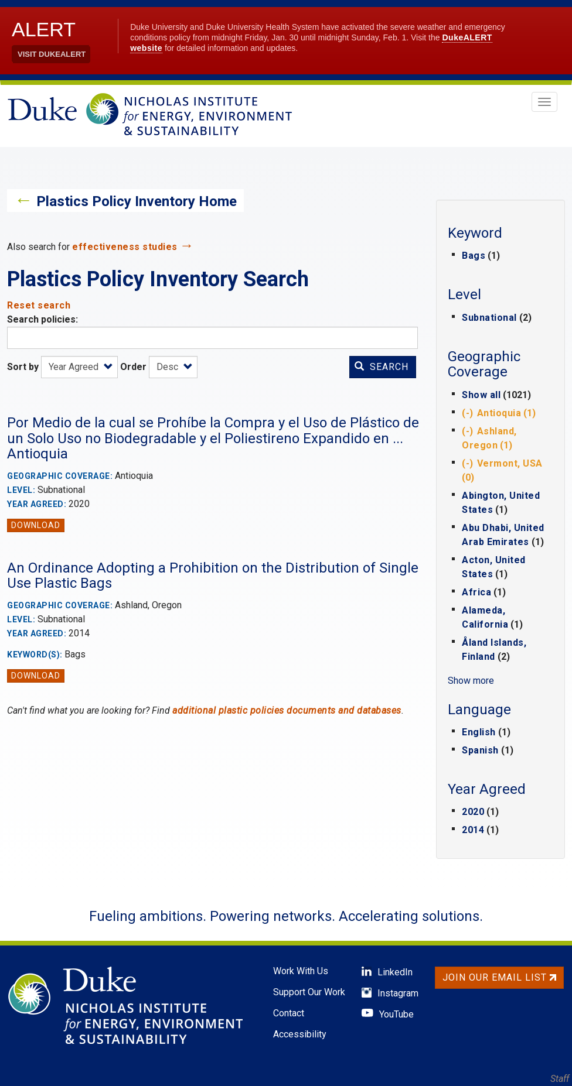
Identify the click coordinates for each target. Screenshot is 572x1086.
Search (381, 366)
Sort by (23, 366)
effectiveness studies (125, 246)
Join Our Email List (499, 977)
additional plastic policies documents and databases (286, 710)
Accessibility (299, 1034)
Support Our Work (309, 992)
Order (133, 366)
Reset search (38, 305)
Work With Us (300, 971)
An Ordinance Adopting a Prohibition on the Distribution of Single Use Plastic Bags (212, 575)
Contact (288, 1013)
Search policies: (42, 319)
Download (35, 525)
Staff (559, 1078)
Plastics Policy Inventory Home (136, 201)
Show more (471, 680)
